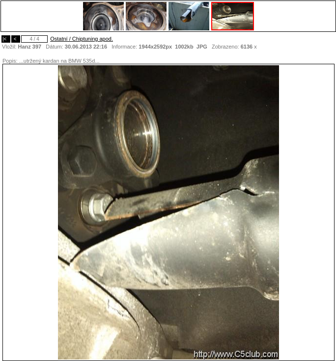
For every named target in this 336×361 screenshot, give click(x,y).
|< (5, 39)
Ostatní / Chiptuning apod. (81, 39)
